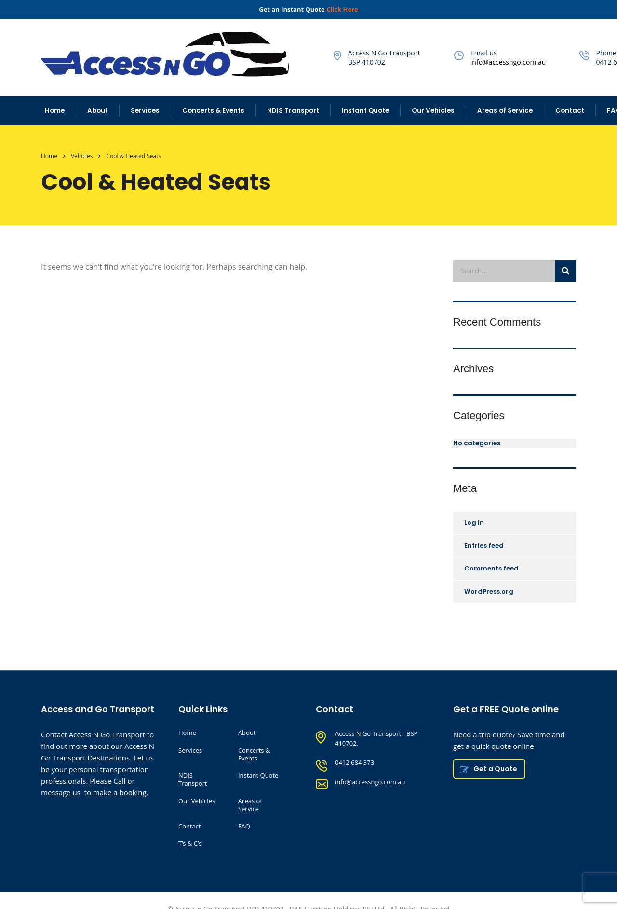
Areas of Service (505, 110)
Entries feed (484, 545)
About (97, 110)
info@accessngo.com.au (508, 62)
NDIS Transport (293, 110)
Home (55, 110)
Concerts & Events (213, 110)
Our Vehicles (433, 110)
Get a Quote (488, 768)
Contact (569, 110)
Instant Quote (365, 110)
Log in (474, 522)
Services (145, 110)
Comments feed (491, 568)
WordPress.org (488, 591)
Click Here (342, 9)
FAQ (244, 826)
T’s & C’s (189, 843)
